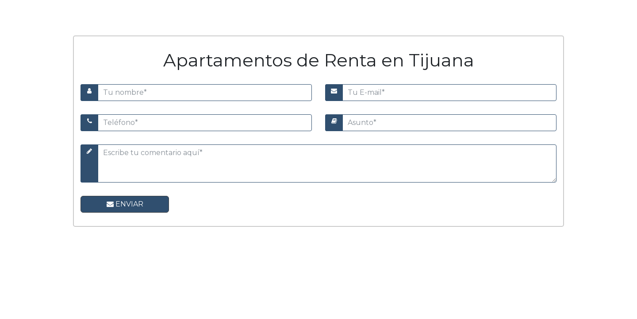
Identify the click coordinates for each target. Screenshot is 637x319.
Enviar (125, 204)
